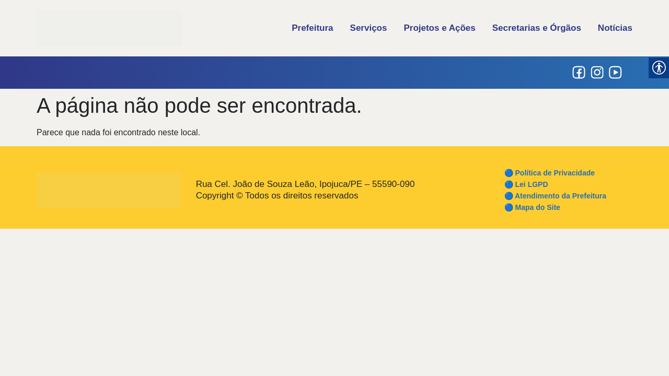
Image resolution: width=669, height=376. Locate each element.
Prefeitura (312, 28)
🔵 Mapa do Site (532, 207)
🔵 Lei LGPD (526, 184)
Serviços (368, 28)
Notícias (615, 28)
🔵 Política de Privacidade (549, 173)
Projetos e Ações (439, 28)
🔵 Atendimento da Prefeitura (555, 196)
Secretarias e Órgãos (536, 28)
